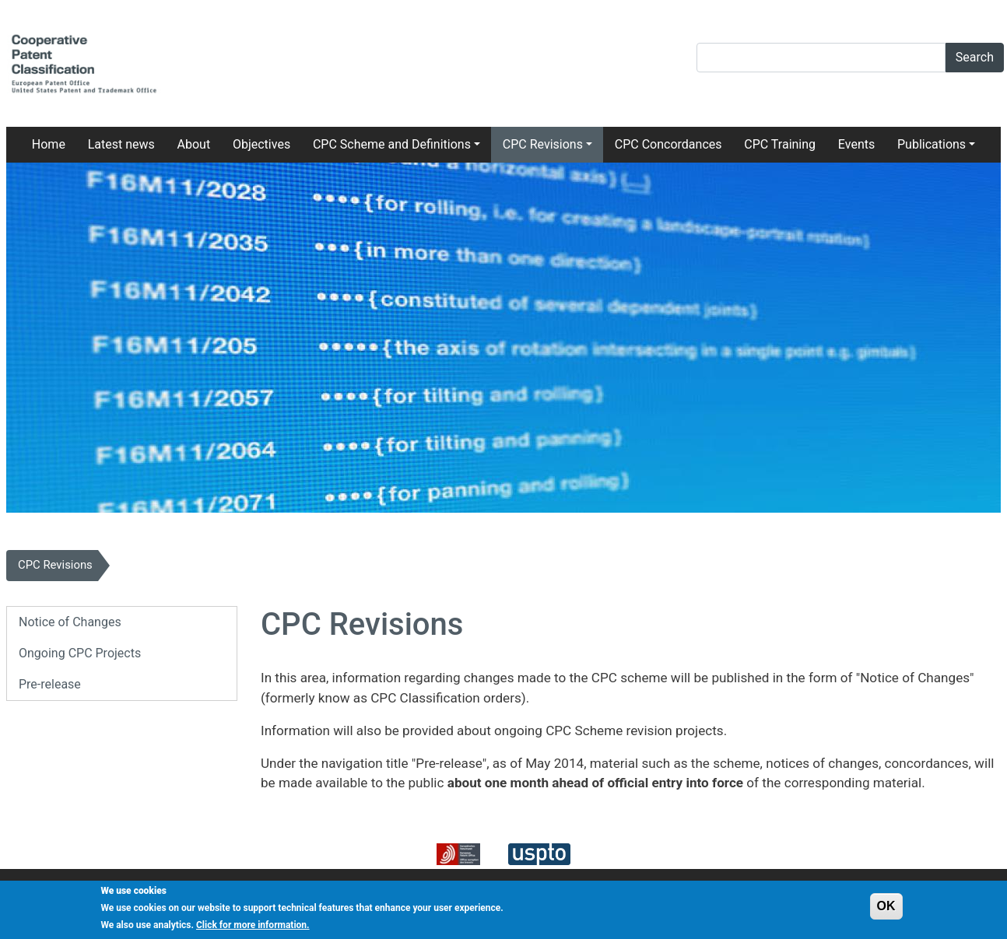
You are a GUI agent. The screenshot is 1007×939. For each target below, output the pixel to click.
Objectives (261, 144)
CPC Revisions (543, 144)
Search (975, 57)
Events (856, 144)
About (194, 144)
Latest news (121, 144)
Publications (931, 144)
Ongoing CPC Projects (80, 653)
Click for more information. (253, 928)
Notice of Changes (70, 622)
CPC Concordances (668, 144)
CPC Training (780, 144)
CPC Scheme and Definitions (392, 144)
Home (48, 144)
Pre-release (50, 684)
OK (886, 909)
